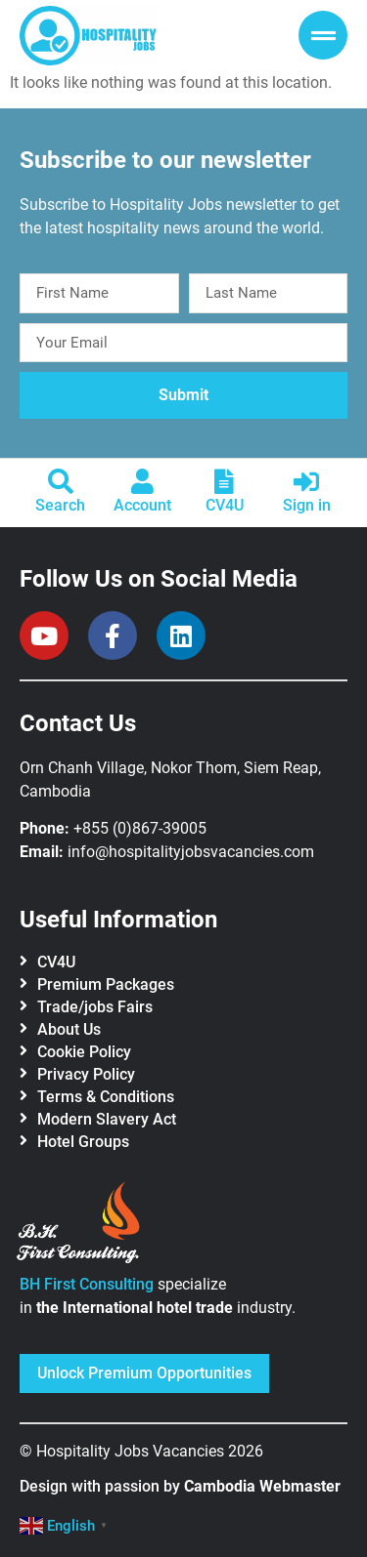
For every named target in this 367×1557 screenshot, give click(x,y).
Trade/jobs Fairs (95, 1007)
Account (142, 505)
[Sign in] (306, 481)
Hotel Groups (83, 1141)
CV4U (225, 505)
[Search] (60, 481)
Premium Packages (105, 984)
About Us (69, 1029)
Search (60, 505)
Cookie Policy (84, 1052)
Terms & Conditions (105, 1096)
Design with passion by (180, 1486)
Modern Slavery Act (106, 1119)
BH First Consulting (87, 1284)
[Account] (143, 481)
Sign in (307, 505)
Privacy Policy (86, 1074)
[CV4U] (224, 481)
